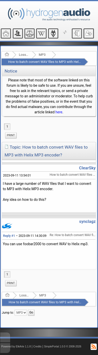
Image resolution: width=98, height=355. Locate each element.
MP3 (42, 55)
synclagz (87, 221)
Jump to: (8, 312)
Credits (37, 346)
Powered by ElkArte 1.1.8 (16, 346)
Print (11, 135)
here (58, 112)
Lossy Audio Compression (24, 55)
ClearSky (87, 168)
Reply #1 (9, 236)
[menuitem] (11, 135)
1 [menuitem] (7, 126)
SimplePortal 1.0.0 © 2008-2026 (62, 346)
